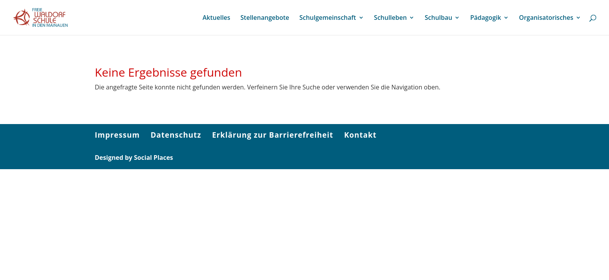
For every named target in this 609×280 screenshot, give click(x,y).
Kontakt (360, 135)
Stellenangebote (264, 18)
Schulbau (438, 18)
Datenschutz (176, 135)
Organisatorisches (546, 18)
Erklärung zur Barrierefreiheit (272, 135)
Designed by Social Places (134, 157)
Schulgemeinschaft (327, 18)
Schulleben (390, 18)
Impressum (117, 135)
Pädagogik (485, 18)
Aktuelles (216, 18)
